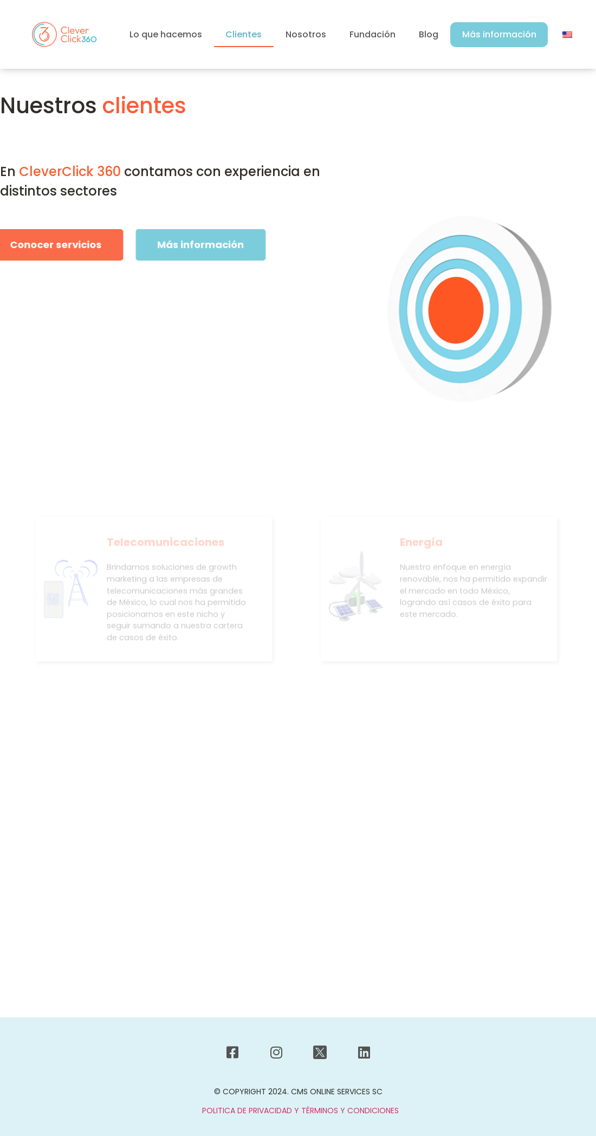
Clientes (243, 34)
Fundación (372, 34)
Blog (428, 34)
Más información (499, 34)
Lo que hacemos (165, 34)
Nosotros (306, 34)
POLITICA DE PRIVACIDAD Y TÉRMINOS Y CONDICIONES (300, 1110)
